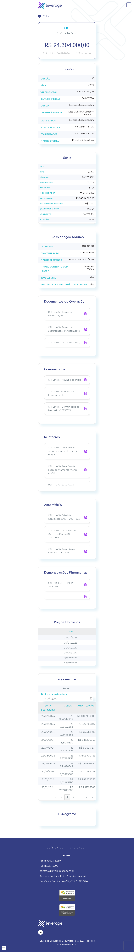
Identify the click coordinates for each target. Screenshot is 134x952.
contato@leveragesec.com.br (57, 871)
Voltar (46, 16)
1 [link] (67, 797)
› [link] (86, 797)
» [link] (92, 797)
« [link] (55, 797)
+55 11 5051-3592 (49, 865)
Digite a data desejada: (54, 694)
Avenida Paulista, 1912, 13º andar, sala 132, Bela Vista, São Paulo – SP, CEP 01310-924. (64, 879)
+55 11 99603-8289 (50, 860)
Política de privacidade (65, 847)
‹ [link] (61, 797)
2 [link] (74, 797)
